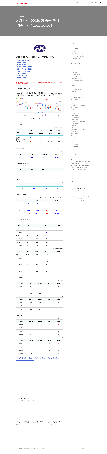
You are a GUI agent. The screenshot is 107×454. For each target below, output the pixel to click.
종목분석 (74, 70)
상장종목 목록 (74, 66)
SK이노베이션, (88, 161)
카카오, (76, 172)
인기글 (76, 154)
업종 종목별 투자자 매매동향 (78, 105)
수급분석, (72, 172)
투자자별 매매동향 (24, 71)
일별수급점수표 (76, 79)
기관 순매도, (87, 167)
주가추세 (21, 65)
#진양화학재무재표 (43, 358)
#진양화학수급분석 (55, 357)
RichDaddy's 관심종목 (78, 80)
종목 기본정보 (23, 60)
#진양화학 (17, 357)
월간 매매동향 (76, 95)
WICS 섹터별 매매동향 (77, 113)
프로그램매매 (74, 142)
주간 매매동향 (76, 93)
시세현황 (21, 62)
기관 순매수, (87, 163)
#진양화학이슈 (24, 360)
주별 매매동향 (76, 109)
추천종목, (79, 167)
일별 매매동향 (76, 91)
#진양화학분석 (18, 360)
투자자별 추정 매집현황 (25, 67)
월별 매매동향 (75, 111)
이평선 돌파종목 (76, 58)
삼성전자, (83, 163)
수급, (76, 170)
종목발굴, (72, 163)
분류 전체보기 (75, 48)
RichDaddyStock (21, 3)
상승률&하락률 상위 (77, 53)
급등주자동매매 (76, 144)
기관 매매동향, (81, 170)
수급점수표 (73, 43)
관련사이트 (84, 448)
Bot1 (74, 138)
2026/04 (81, 188)
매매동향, (72, 170)
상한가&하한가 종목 (77, 55)
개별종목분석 (76, 74)
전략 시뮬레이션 (75, 146)
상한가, (83, 167)
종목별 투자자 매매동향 (77, 89)
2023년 (74, 87)
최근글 (72, 154)
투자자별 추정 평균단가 (25, 69)
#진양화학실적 (25, 358)
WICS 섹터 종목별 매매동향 (78, 121)
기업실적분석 (74, 83)
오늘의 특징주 (75, 51)
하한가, (85, 170)
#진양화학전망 (43, 357)
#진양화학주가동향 (30, 360)
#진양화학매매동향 (19, 358)
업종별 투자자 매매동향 (77, 97)
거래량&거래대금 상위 (78, 56)
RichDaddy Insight (76, 63)
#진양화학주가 (29, 357)
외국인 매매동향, (81, 165)
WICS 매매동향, (74, 165)
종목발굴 (74, 72)
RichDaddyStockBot (76, 136)
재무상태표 (22, 75)
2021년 (74, 85)
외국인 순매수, (74, 167)
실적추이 (21, 73)
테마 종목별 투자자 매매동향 (78, 129)
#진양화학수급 (48, 357)
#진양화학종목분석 (23, 357)
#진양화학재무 (37, 358)
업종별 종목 (75, 68)
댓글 (17, 429)
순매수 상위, (77, 163)
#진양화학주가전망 (36, 357)
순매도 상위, (81, 161)
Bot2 (74, 139)
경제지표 (73, 61)
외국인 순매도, (88, 165)
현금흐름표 (22, 77)
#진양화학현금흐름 (56, 358)
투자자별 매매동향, (74, 161)
